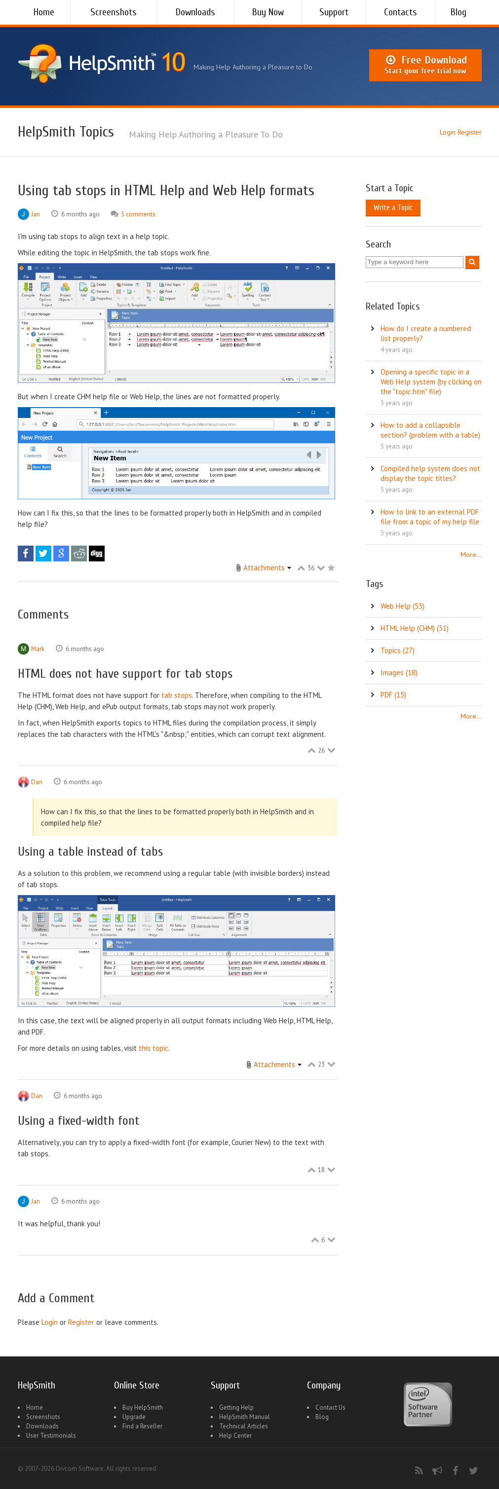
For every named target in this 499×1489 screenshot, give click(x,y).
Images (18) (399, 672)
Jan (35, 214)
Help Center (235, 1435)
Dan (36, 782)
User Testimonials (51, 1435)
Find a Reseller (142, 1426)
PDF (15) (393, 694)
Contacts (400, 12)
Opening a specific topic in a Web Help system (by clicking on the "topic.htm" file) (431, 381)
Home (44, 12)
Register (470, 132)
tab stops (176, 695)
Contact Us (330, 1407)
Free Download (425, 65)
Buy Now (268, 12)
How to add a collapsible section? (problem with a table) (430, 430)
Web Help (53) (402, 606)
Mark (37, 649)
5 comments (138, 214)
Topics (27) (398, 650)
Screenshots (113, 12)
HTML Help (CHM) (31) (415, 628)
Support (333, 12)
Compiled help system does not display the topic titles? (430, 473)
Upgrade (134, 1417)
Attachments (264, 567)
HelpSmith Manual (244, 1417)
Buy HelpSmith (142, 1407)
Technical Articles (243, 1426)
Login (448, 132)
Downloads (195, 12)
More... (471, 554)
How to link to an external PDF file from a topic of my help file (430, 516)
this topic (153, 1048)
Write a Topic (393, 207)
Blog (458, 12)
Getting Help (236, 1407)
